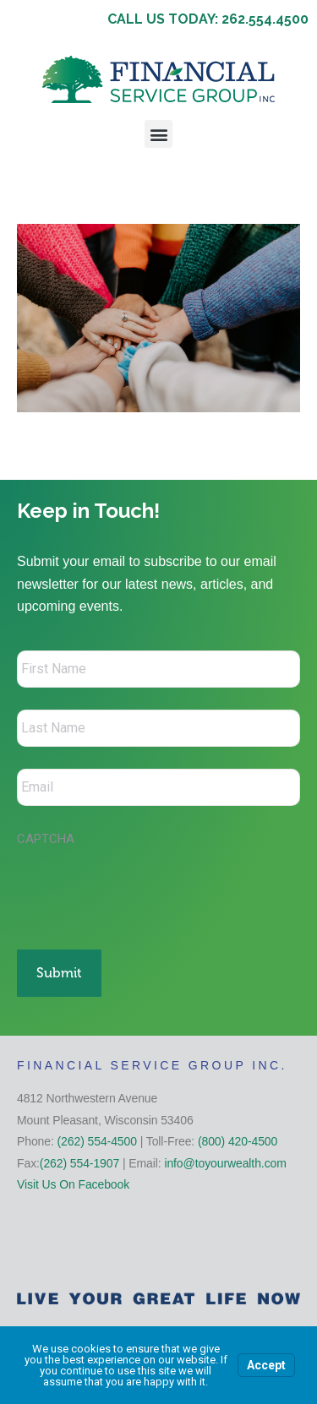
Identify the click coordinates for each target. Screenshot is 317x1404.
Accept (266, 1365)
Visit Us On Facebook (73, 1184)
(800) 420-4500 (237, 1141)
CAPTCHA (45, 838)
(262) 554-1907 (79, 1163)
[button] (158, 134)
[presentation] (145, 889)
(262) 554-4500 (97, 1141)
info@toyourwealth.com (225, 1163)
